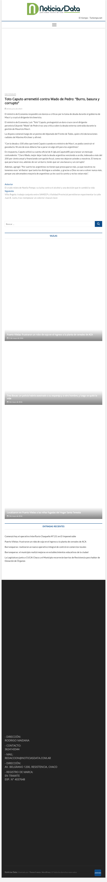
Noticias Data (11, 872)
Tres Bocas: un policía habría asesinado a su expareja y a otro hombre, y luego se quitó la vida (52, 397)
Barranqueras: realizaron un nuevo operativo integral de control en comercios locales (45, 547)
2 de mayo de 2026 (14, 516)
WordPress (46, 872)
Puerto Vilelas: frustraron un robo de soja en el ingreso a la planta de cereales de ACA (50, 334)
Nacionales (10, 94)
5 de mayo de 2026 (14, 402)
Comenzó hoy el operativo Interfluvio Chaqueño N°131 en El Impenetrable (40, 536)
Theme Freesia (35, 872)
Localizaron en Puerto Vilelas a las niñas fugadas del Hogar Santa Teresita (44, 512)
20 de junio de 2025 (13, 109)
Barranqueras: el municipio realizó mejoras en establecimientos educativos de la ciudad (46, 552)
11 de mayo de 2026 (15, 338)
